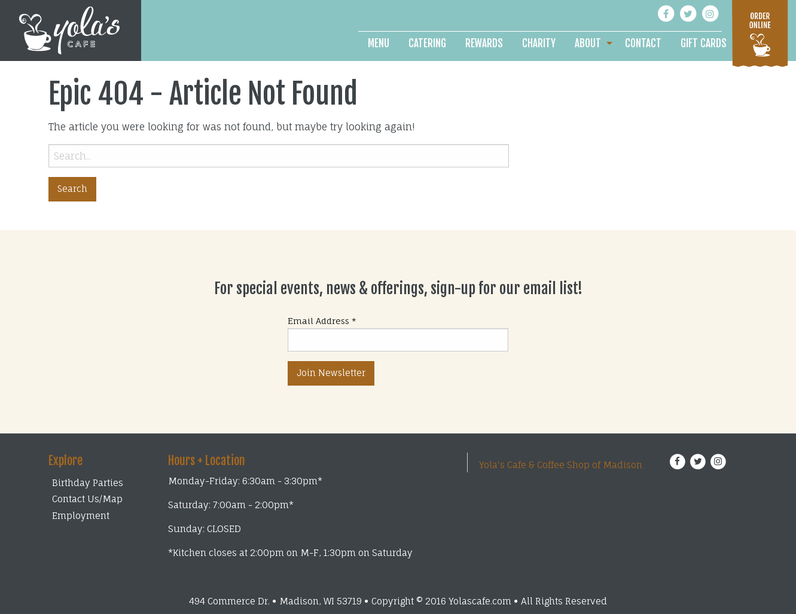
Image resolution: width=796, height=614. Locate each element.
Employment (80, 515)
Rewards (484, 43)
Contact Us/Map (87, 499)
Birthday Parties (87, 482)
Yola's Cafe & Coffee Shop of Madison (560, 465)
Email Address (322, 321)
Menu (378, 43)
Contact (643, 43)
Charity (539, 43)
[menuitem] (378, 43)
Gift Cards (704, 43)
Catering (427, 43)
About (588, 43)
